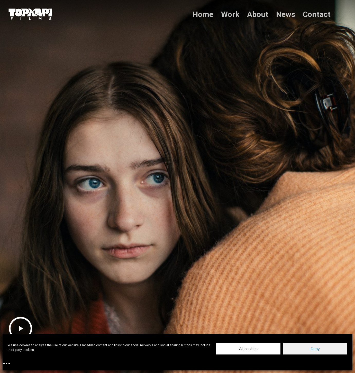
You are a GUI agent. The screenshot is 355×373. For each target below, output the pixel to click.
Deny (315, 349)
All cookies (248, 349)
